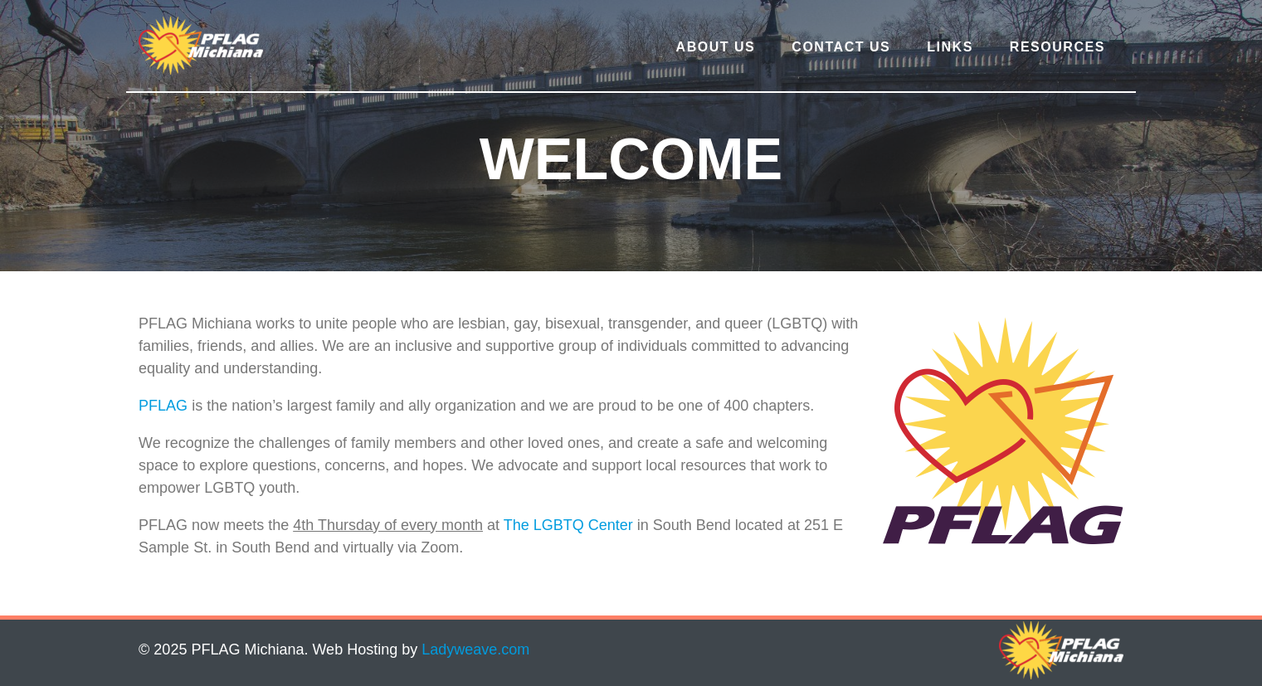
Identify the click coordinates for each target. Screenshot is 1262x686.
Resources (1057, 47)
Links (950, 47)
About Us (716, 47)
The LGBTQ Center (568, 525)
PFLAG (163, 405)
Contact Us (841, 47)
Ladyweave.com (475, 649)
